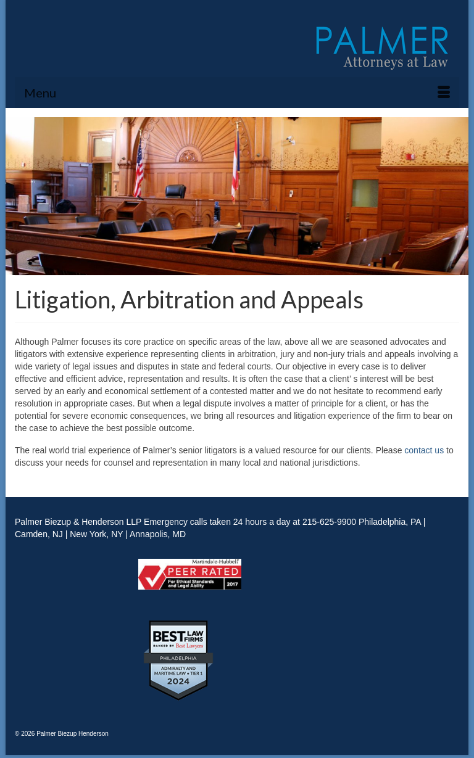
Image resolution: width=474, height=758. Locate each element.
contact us (424, 450)
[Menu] (237, 92)
